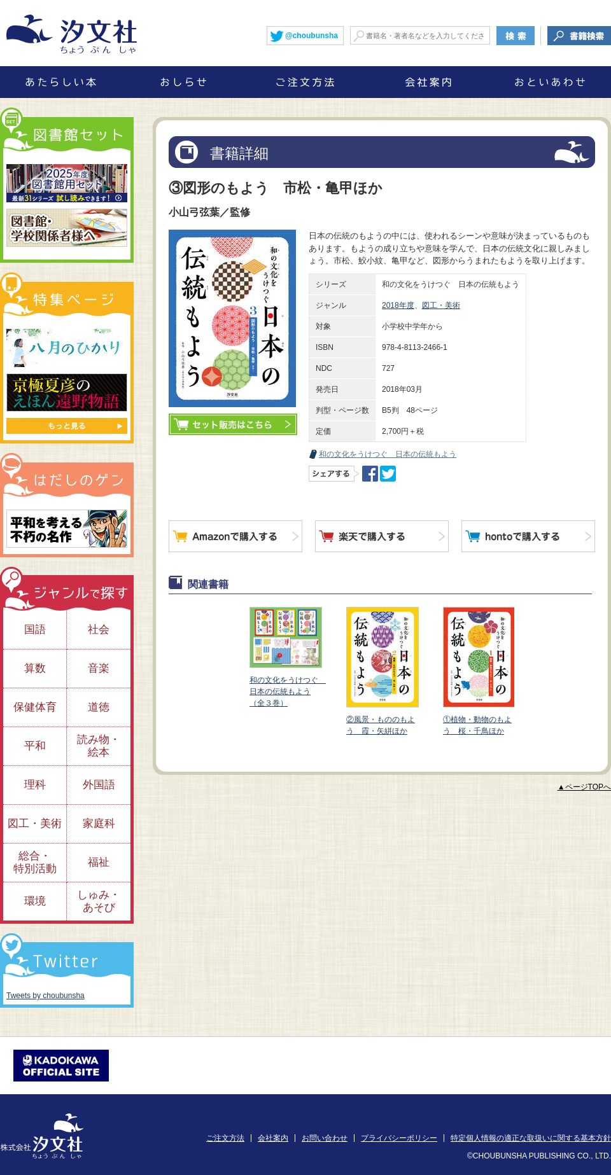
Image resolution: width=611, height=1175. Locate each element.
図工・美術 (441, 305)
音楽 (98, 668)
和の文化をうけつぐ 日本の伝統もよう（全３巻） (287, 657)
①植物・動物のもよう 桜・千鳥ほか (478, 671)
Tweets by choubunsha (45, 995)
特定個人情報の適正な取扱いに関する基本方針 (531, 1138)
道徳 (98, 707)
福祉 (98, 862)
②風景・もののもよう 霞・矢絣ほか (382, 671)
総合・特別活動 (35, 862)
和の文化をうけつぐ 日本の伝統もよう (387, 454)
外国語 (99, 785)
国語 (35, 629)
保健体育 (35, 707)
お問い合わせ (325, 1138)
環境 (35, 901)
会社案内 (273, 1138)
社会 (98, 629)
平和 (35, 746)
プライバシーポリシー (399, 1138)
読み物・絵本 (98, 746)
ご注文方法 (225, 1138)
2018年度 (398, 305)
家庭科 (99, 823)
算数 (35, 668)
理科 (35, 785)
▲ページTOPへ (584, 786)
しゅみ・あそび (98, 901)
